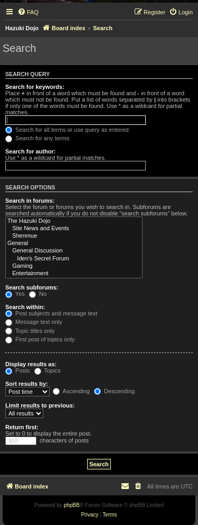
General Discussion (74, 251)
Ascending (71, 391)
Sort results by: (26, 384)
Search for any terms (37, 138)
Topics (47, 370)
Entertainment (74, 273)
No (37, 294)
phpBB (72, 505)
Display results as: (30, 364)
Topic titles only (29, 331)
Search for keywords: (34, 87)
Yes (15, 294)
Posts (17, 370)
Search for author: (30, 151)
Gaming (74, 266)
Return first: (22, 427)
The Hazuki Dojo (74, 221)
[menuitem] (28, 12)
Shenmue (74, 236)
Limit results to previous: (39, 405)
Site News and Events (74, 228)
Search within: (25, 307)
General (74, 243)
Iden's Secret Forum (74, 258)
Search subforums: (31, 287)
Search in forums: (30, 200)
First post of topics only (40, 339)
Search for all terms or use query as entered (67, 129)
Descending (114, 391)
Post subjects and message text (51, 313)
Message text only (33, 322)
